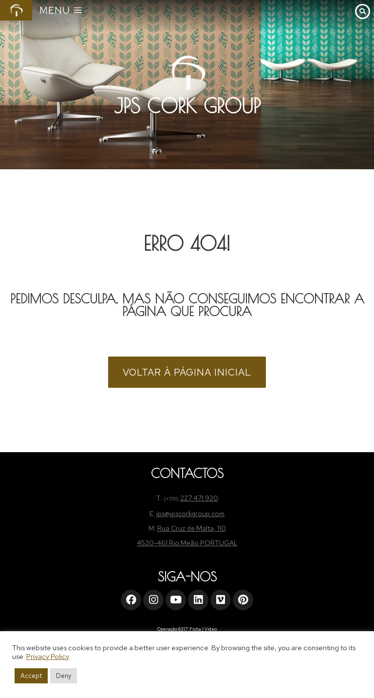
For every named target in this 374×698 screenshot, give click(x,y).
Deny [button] (63, 676)
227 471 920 (199, 498)
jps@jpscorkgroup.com (190, 513)
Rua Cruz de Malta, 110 (191, 528)
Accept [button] (31, 676)
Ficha (195, 629)
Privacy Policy (47, 656)
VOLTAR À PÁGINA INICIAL (187, 372)
